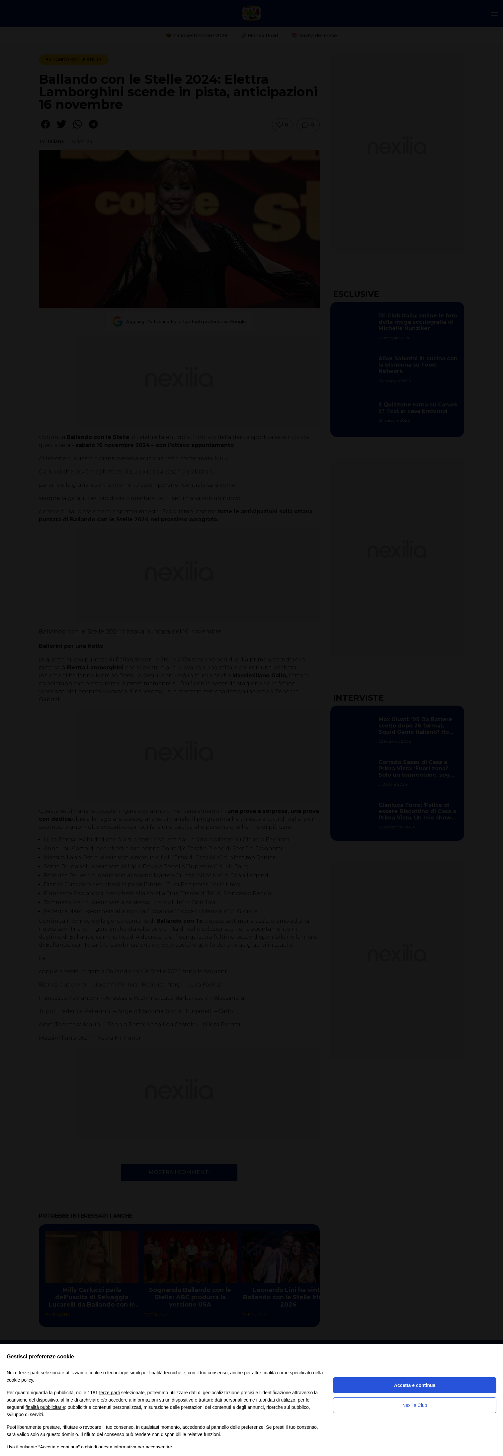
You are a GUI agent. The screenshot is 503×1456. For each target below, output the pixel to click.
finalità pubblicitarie (45, 1407)
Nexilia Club (414, 1405)
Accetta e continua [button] (414, 1385)
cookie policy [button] (20, 1380)
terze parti (109, 1392)
